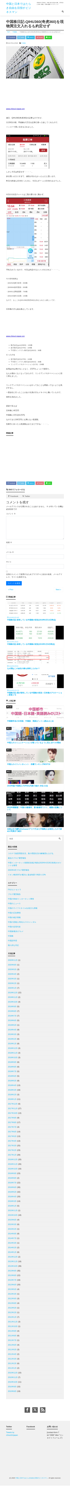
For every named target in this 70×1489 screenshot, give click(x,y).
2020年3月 (12, 982)
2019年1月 (12, 1047)
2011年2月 (12, 1367)
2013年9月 (12, 1274)
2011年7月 (12, 1344)
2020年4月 (12, 977)
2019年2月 (12, 1042)
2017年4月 (12, 1144)
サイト (9, 562)
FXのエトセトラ (14, 893)
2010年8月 (12, 1394)
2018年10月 (13, 1061)
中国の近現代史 (14, 930)
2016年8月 (12, 1181)
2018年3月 (12, 1093)
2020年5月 (12, 973)
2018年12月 (13, 1051)
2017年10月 (13, 1116)
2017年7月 (12, 1130)
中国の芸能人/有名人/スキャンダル (22, 925)
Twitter (23, 37)
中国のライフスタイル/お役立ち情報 (22, 911)
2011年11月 (13, 1325)
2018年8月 (12, 1070)
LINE (52, 37)
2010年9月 (12, 1390)
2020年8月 (12, 968)
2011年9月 (12, 1334)
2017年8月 (12, 1126)
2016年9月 (12, 1177)
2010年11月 (13, 1381)
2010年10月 (13, 1385)
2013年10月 (13, 1269)
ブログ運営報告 (14, 897)
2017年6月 (12, 1135)
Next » (58, 590)
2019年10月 (13, 1005)
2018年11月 (13, 1056)
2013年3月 (12, 1297)
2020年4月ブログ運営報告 (18, 873)
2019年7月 (12, 1019)
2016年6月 (12, 1191)
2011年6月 (12, 1348)
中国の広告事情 (14, 916)
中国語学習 (12, 944)
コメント (11, 514)
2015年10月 (13, 1218)
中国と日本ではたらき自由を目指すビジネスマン (18, 7)
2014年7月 (12, 1242)
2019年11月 (13, 1000)
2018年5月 (12, 1084)
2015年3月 (12, 1228)
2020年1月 (12, 991)
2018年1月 (12, 1102)
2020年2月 (12, 987)
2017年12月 (13, 1107)
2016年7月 (12, 1186)
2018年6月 (12, 1079)
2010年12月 (13, 1376)
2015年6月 (12, 1223)
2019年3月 (12, 1038)
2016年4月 (12, 1200)
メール (10, 553)
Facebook (12, 37)
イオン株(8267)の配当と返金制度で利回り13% (27, 878)
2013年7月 (12, 1283)
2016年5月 (12, 1195)
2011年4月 (12, 1357)
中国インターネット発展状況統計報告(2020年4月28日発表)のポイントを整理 (35, 867)
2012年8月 (12, 1306)
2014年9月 (12, 1237)
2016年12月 (13, 1163)
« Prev (10, 590)
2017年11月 (13, 1112)
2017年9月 (12, 1121)
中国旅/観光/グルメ (15, 935)
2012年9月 (12, 1302)
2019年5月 (12, 1028)
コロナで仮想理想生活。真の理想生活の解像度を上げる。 (31, 857)
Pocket (43, 37)
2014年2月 (12, 1251)
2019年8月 (12, 1014)
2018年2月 (12, 1098)
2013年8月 (12, 1279)
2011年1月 (12, 1371)
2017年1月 (12, 1158)
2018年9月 (12, 1065)
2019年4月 (12, 1033)
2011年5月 (12, 1353)
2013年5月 (12, 1293)
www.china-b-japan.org (15, 109)
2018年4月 (12, 1089)
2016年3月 (12, 1204)
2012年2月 (12, 1316)
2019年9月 (12, 1010)
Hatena (33, 37)
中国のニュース (14, 907)
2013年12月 (13, 1260)
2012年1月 (12, 1320)
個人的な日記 (13, 948)
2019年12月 (13, 996)
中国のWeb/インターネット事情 (21, 902)
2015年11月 (13, 1214)
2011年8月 (12, 1339)
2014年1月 (12, 1255)
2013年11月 (13, 1265)
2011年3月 (12, 1362)
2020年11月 (13, 963)
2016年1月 (12, 1209)
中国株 (23, 43)
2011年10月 (13, 1330)
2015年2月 (12, 1232)
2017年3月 (12, 1149)
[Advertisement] (35, 458)
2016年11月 (13, 1167)
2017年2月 (12, 1153)
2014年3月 (12, 1246)
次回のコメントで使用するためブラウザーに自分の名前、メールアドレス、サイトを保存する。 (34, 576)
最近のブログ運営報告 (17, 861)
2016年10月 (13, 1172)
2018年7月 (12, 1075)
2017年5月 (12, 1140)
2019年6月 (12, 1024)
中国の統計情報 (14, 921)
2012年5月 (12, 1311)
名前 (9, 543)
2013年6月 (12, 1288)
